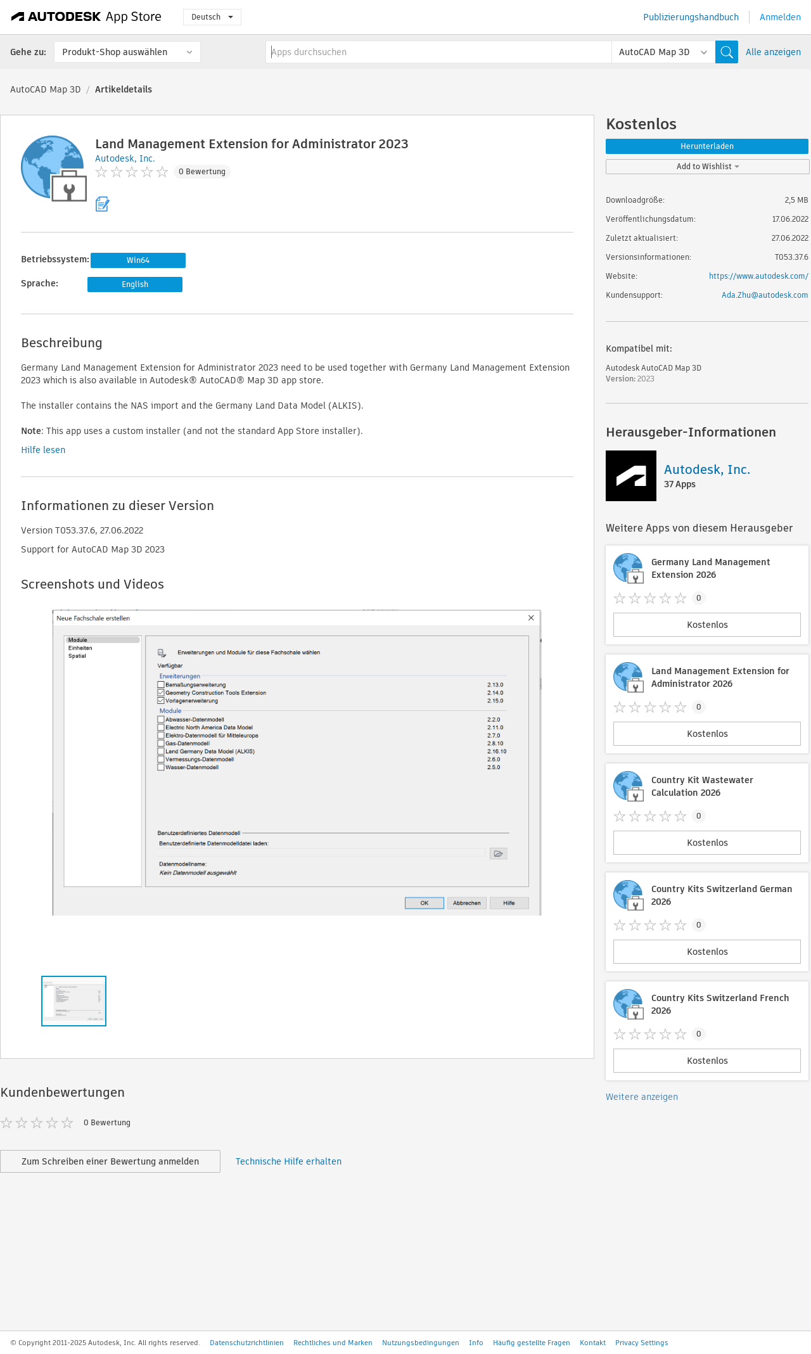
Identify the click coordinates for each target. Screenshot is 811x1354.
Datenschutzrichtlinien (247, 1343)
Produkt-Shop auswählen (114, 52)
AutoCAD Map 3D (45, 89)
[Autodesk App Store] (86, 17)
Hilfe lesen (43, 450)
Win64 (138, 260)
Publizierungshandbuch (691, 17)
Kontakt (593, 1343)
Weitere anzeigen (642, 1096)
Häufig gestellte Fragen (531, 1343)
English (135, 284)
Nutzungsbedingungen (420, 1343)
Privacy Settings (641, 1343)
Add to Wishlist (708, 166)
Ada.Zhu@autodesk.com (765, 295)
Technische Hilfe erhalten (289, 1161)
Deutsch (212, 16)
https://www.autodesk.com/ (758, 276)
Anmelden (780, 17)
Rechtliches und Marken (333, 1343)
